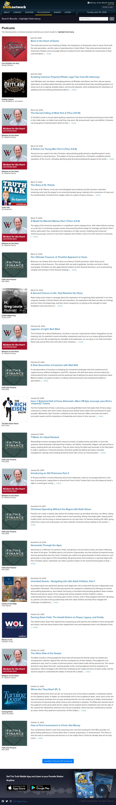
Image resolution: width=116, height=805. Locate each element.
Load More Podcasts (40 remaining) (58, 761)
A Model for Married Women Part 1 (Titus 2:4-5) (55, 221)
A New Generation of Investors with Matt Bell (54, 365)
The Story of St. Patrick (43, 185)
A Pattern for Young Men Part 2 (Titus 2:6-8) (54, 149)
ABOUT (7, 12)
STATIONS (29, 12)
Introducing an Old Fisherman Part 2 (50, 473)
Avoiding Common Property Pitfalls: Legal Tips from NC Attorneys (65, 77)
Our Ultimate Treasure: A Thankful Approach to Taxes (59, 257)
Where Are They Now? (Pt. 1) (45, 689)
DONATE (57, 12)
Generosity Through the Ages (46, 545)
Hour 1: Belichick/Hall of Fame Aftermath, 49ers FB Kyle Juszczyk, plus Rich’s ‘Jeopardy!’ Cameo (71, 402)
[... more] (47, 54)
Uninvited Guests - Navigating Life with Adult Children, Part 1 (63, 581)
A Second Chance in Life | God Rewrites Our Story (57, 293)
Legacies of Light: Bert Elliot (45, 329)
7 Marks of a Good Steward (45, 437)
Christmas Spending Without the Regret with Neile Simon (61, 509)
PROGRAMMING (43, 12)
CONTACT (17, 12)
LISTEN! (68, 12)
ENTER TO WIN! (108, 7)
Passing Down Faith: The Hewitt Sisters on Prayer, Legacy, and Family (67, 617)
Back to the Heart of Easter (45, 41)
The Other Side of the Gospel (46, 653)
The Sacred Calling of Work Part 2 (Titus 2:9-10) (55, 113)
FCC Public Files (20, 801)
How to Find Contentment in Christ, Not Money (55, 725)
